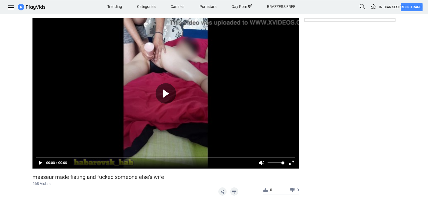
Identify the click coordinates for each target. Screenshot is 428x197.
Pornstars (208, 6)
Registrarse (412, 7)
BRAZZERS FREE (281, 6)
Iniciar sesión (390, 7)
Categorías (146, 6)
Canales (177, 6)
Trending (114, 6)
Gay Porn (241, 6)
